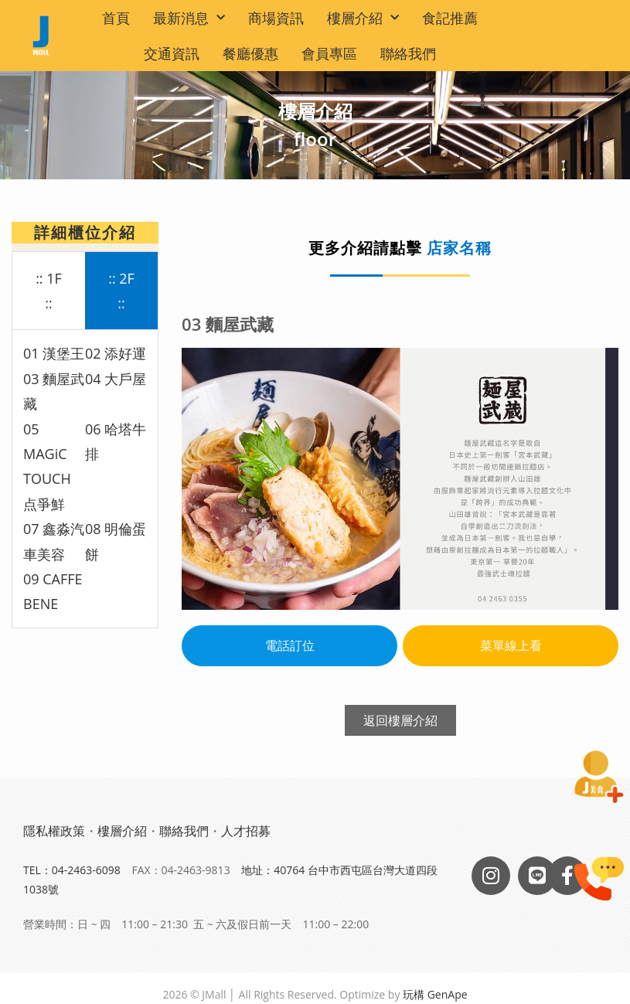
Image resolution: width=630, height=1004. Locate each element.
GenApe (447, 994)
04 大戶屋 (115, 378)
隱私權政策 (54, 830)
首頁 (116, 18)
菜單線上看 (511, 645)
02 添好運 (115, 353)
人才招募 (246, 830)
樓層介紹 (363, 18)
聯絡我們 (408, 53)
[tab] (48, 291)
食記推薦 (450, 18)
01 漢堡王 (53, 353)
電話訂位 (290, 645)
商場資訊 (276, 18)
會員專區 (329, 53)
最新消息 (189, 18)
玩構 (413, 994)
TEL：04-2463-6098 (72, 870)
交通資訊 (171, 53)
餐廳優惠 (250, 53)
